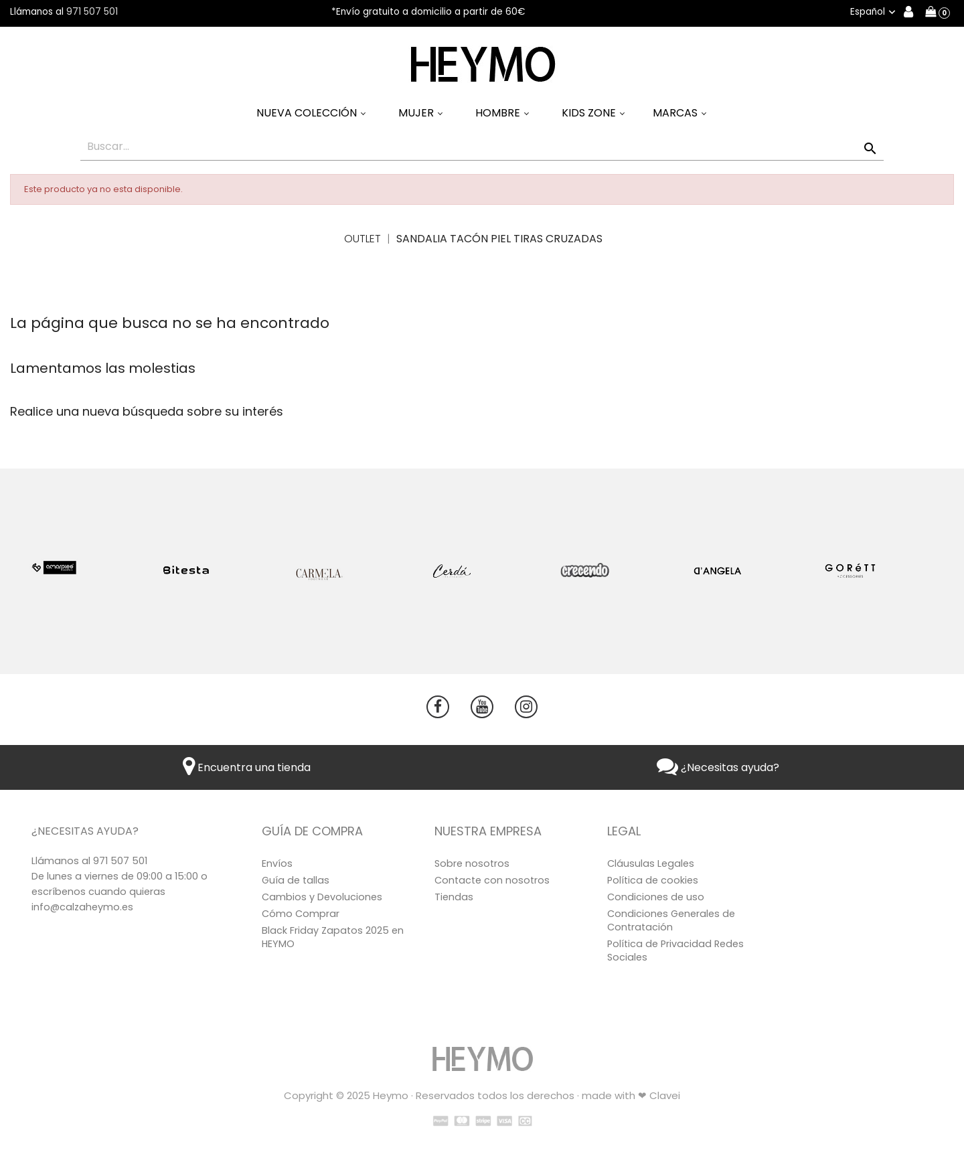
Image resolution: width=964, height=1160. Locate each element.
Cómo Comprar (300, 913)
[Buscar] (482, 147)
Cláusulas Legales (650, 863)
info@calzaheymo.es (82, 907)
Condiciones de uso (655, 897)
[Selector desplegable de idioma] (874, 12)
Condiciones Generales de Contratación (671, 920)
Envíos (277, 863)
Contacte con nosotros (492, 880)
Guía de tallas (295, 880)
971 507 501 (92, 11)
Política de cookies (652, 880)
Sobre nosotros (471, 863)
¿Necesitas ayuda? (718, 767)
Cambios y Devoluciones (322, 897)
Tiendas (453, 897)
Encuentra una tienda (247, 767)
